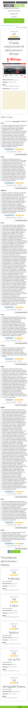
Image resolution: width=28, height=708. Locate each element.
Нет (19, 151)
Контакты (14, 16)
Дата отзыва (16, 121)
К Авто (14, 605)
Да (15, 151)
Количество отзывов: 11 (7, 581)
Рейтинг (23, 121)
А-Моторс (14, 578)
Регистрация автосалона (9, 2)
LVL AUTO (14, 659)
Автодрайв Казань (14, 686)
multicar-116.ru (15, 637)
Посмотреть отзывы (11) (14, 38)
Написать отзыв (14, 21)
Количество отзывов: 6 (7, 635)
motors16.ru (16, 79)
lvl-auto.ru (14, 664)
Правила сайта (14, 13)
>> (19, 551)
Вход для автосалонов (21, 2)
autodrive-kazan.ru (16, 691)
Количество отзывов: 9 (7, 662)
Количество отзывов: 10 (7, 608)
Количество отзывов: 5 (7, 689)
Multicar (14, 632)
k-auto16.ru (14, 610)
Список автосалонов (14, 10)
